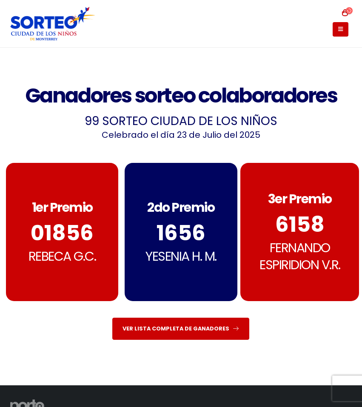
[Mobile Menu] (340, 29)
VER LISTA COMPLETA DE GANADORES (181, 328)
